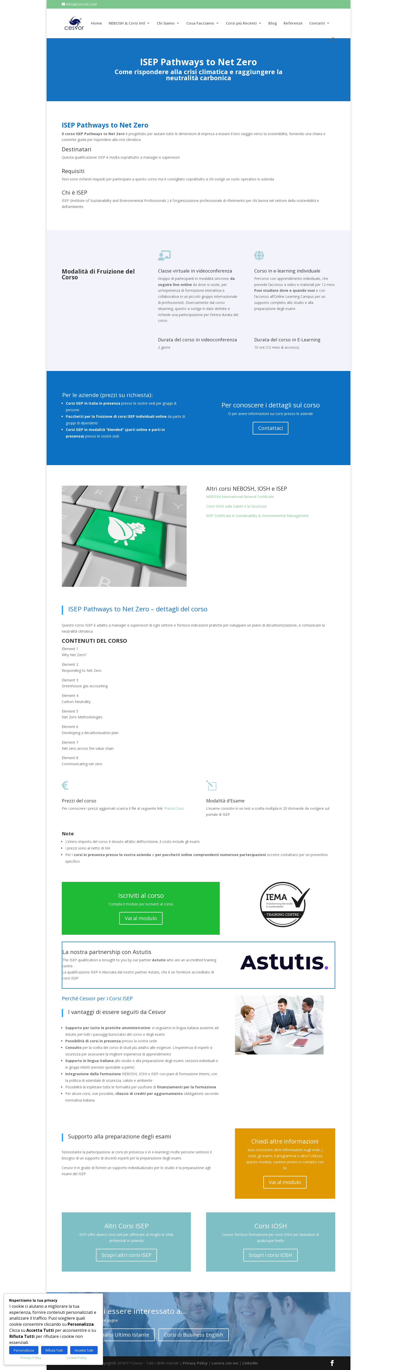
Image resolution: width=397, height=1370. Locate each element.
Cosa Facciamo (200, 23)
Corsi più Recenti (241, 23)
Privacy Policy (195, 1363)
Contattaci (270, 428)
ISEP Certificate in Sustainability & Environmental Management (257, 515)
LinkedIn (250, 1363)
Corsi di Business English (193, 1334)
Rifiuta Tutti (54, 1350)
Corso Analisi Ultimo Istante (116, 1334)
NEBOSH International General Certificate (240, 496)
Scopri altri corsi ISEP (126, 1255)
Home (96, 23)
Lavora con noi (225, 1363)
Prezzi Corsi (174, 808)
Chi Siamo (166, 23)
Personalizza (24, 1350)
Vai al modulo (141, 918)
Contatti (317, 23)
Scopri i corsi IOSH (270, 1255)
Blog (272, 23)
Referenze (293, 23)
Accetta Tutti (84, 1350)
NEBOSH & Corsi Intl (127, 23)
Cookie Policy (76, 1357)
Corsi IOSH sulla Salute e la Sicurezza (236, 506)
